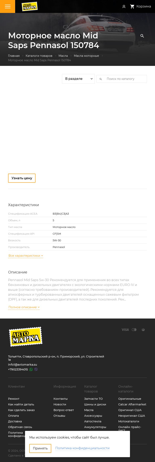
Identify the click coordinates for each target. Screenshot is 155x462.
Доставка (15, 421)
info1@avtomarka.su (22, 364)
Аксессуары (93, 416)
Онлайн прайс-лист (129, 428)
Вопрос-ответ (63, 410)
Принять (40, 448)
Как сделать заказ (21, 410)
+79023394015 (18, 369)
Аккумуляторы (95, 427)
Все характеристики (25, 255)
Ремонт (13, 399)
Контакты (60, 399)
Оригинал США (130, 410)
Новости (59, 404)
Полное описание (24, 307)
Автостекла (92, 421)
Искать (99, 79)
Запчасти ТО (93, 399)
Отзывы (59, 416)
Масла (88, 410)
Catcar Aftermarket (132, 404)
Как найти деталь (21, 404)
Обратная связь (20, 427)
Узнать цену (22, 178)
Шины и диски (95, 404)
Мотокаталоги (128, 421)
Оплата (13, 416)
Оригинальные (129, 399)
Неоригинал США (131, 416)
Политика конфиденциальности (24, 434)
